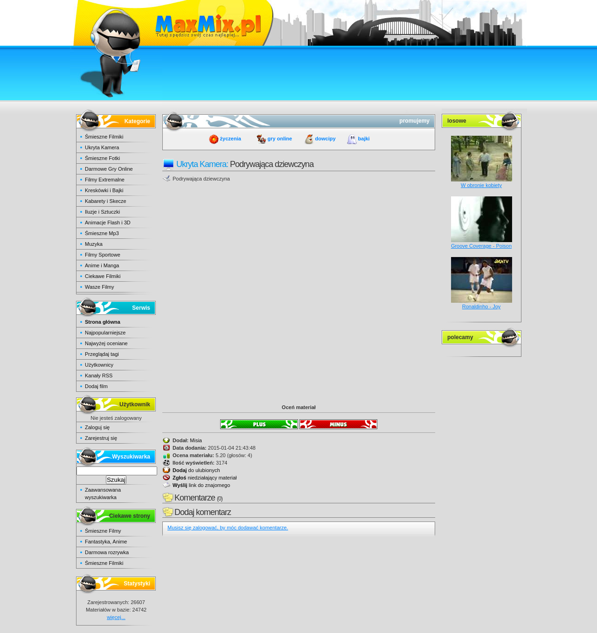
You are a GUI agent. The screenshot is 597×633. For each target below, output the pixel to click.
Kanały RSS (98, 375)
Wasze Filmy (99, 287)
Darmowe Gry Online (109, 169)
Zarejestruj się (101, 438)
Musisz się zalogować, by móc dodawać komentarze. (227, 527)
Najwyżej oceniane (106, 343)
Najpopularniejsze (105, 332)
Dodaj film (96, 386)
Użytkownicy (99, 365)
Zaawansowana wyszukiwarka (103, 493)
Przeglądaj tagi (102, 354)
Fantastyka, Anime (106, 541)
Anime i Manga (102, 265)
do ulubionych (196, 470)
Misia (196, 440)
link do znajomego (201, 485)
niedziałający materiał (205, 477)
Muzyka (94, 244)
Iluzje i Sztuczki (102, 212)
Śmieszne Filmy (103, 531)
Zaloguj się (97, 427)
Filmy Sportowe (102, 254)
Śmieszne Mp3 (102, 233)
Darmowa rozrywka (107, 552)
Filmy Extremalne (105, 179)
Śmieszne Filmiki (104, 136)
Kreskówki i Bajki (104, 190)
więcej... (116, 617)
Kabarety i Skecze (105, 201)
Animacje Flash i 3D (108, 222)
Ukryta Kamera (102, 147)
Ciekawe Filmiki (102, 276)
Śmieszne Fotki (102, 158)
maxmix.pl (298, 23)
